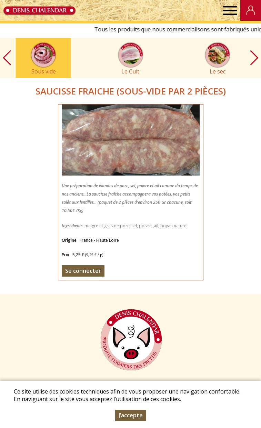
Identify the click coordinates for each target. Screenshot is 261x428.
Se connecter (83, 271)
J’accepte (131, 416)
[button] (254, 58)
